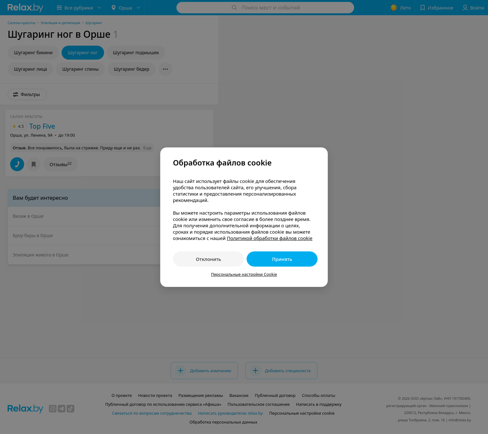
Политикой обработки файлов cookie (270, 238)
